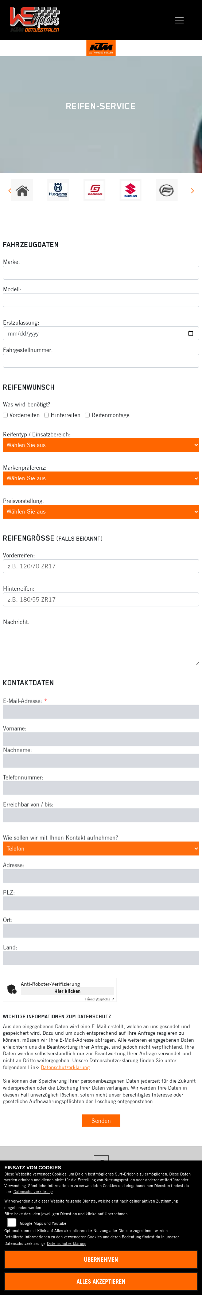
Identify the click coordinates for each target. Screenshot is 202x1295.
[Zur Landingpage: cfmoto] (167, 190)
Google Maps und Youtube (43, 1223)
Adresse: (13, 903)
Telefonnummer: (23, 815)
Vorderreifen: (19, 555)
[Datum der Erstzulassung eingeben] (101, 333)
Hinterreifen (66, 415)
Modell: (12, 289)
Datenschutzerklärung (65, 1067)
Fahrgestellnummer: (28, 349)
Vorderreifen (24, 415)
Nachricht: (16, 621)
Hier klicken (67, 991)
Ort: (7, 957)
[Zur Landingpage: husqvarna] (58, 190)
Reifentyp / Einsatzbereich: (37, 434)
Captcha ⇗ (99, 999)
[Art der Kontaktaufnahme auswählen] (101, 886)
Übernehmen (101, 1259)
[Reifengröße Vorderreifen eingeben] (101, 566)
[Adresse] (101, 914)
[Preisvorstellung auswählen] (101, 512)
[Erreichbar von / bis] (101, 853)
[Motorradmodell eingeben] (101, 300)
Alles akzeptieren (101, 1281)
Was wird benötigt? (26, 404)
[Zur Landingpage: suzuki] (130, 190)
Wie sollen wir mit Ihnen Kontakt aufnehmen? (60, 875)
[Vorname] (101, 777)
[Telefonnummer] (101, 826)
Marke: (11, 262)
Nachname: (17, 787)
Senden (101, 1120)
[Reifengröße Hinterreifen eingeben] (101, 599)
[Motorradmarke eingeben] (101, 273)
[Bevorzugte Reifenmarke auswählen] (101, 478)
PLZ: (9, 930)
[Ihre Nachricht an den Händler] (101, 645)
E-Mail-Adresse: (25, 739)
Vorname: (15, 766)
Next (192, 192)
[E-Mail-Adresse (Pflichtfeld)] (101, 750)
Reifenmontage (110, 415)
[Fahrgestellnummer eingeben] (101, 361)
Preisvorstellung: (23, 500)
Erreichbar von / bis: (28, 842)
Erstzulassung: (21, 322)
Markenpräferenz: (25, 467)
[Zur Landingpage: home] (22, 190)
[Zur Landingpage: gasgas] (94, 190)
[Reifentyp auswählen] (101, 445)
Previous (10, 192)
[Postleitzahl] (101, 941)
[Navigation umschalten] (179, 20)
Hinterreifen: (19, 588)
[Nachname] (101, 799)
